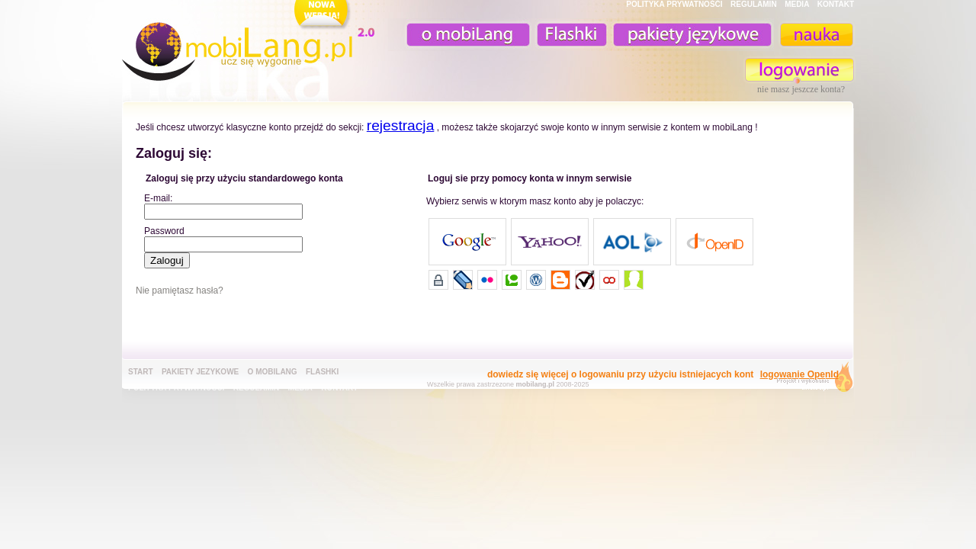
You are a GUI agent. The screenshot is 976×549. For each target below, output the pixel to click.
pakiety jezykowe (200, 372)
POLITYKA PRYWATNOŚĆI (674, 4)
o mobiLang (459, 34)
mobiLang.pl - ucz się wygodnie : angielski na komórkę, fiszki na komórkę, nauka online (251, 43)
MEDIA (797, 4)
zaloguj (800, 69)
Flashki (322, 372)
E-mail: (158, 198)
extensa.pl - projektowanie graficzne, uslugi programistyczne (810, 380)
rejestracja (401, 125)
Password (164, 231)
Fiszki (569, 34)
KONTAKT (835, 4)
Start (140, 372)
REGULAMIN (753, 4)
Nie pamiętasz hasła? (179, 290)
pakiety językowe (691, 34)
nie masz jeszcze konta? (801, 89)
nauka (816, 34)
